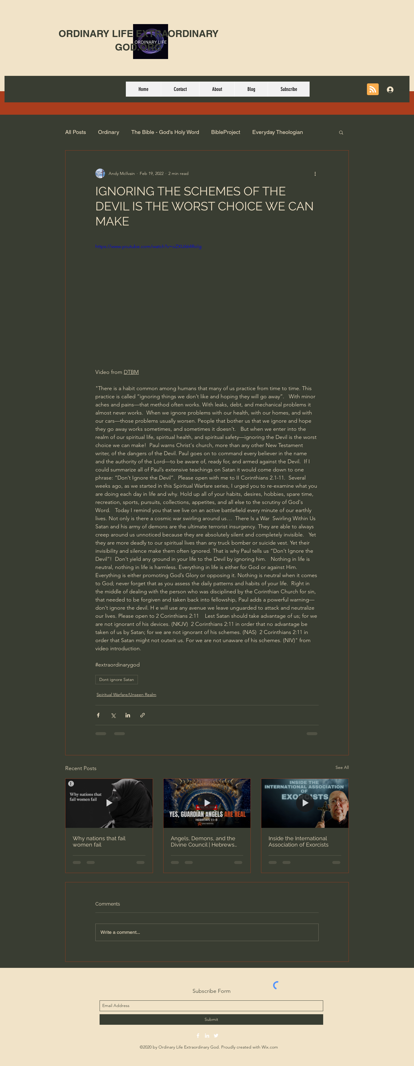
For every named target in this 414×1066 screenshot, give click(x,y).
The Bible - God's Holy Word (165, 132)
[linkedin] (207, 1036)
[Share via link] (142, 715)
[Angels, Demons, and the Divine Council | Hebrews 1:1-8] (207, 803)
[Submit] (211, 1019)
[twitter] (216, 1036)
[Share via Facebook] (98, 715)
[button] (341, 132)
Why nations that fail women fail (99, 841)
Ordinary (108, 132)
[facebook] (198, 1036)
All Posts (75, 132)
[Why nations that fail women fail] (109, 803)
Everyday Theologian (277, 132)
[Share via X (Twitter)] (113, 715)
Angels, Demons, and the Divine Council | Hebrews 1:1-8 (203, 841)
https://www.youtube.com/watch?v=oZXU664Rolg (148, 246)
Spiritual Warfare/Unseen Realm (126, 694)
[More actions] (315, 173)
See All (342, 767)
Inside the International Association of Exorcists (299, 841)
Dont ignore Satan (116, 679)
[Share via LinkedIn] (128, 715)
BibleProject (225, 132)
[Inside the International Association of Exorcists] (305, 803)
